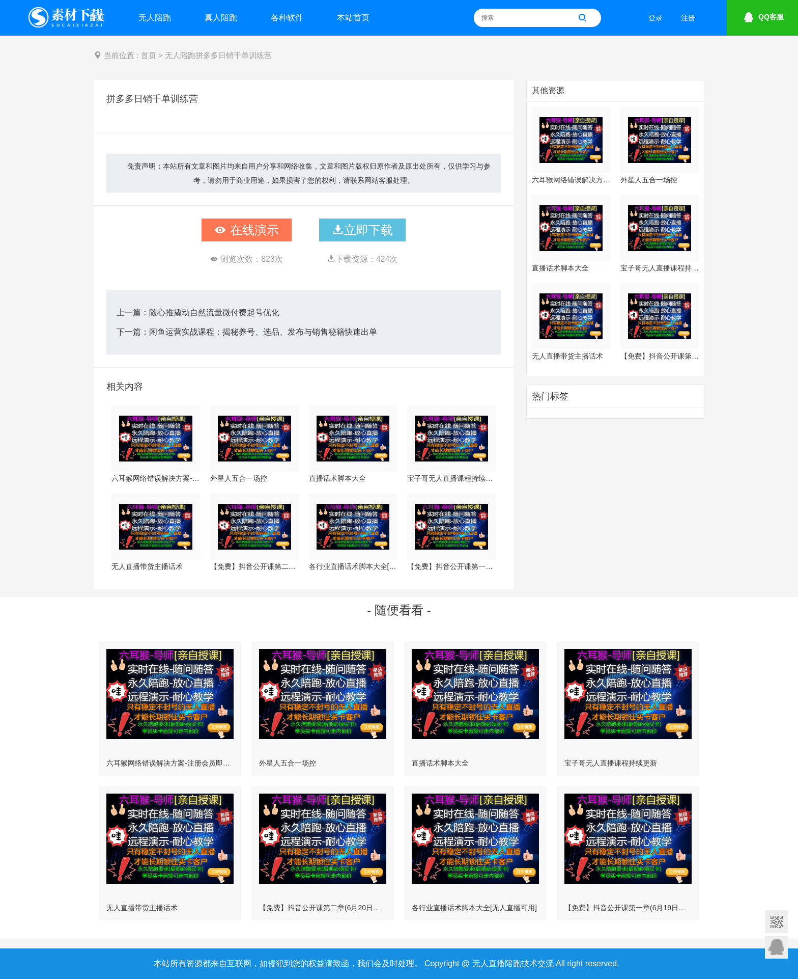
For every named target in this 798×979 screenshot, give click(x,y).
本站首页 (353, 17)
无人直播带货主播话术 (147, 566)
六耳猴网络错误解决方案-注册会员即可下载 (155, 478)
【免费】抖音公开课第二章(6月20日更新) (254, 566)
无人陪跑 (154, 17)
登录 (655, 18)
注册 (688, 18)
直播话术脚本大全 (337, 478)
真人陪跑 (221, 17)
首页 (97, 17)
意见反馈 (776, 947)
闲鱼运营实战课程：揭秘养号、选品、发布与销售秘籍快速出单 (263, 332)
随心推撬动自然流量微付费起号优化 (214, 312)
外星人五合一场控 (238, 478)
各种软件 (287, 17)
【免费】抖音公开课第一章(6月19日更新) (451, 566)
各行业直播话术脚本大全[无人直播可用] (353, 566)
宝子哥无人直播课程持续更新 (451, 478)
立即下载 (362, 230)
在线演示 (246, 230)
